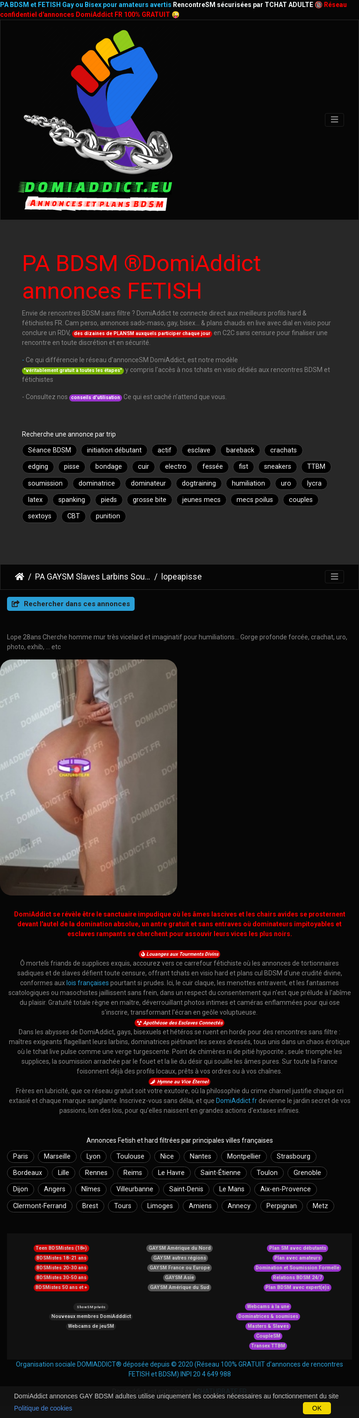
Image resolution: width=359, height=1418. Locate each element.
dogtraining (199, 483)
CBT (73, 516)
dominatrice (97, 483)
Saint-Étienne (221, 1173)
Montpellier (244, 1156)
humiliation (248, 483)
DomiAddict (19, 577)
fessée (212, 467)
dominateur (148, 483)
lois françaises (87, 983)
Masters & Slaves (268, 1326)
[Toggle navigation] (334, 120)
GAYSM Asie (179, 1278)
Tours (122, 1206)
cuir (143, 467)
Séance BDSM (49, 450)
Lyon (93, 1156)
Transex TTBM (268, 1346)
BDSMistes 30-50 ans (61, 1278)
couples (301, 500)
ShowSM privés (91, 1307)
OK (317, 1408)
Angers (54, 1189)
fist (243, 467)
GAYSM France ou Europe (180, 1268)
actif (165, 450)
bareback (240, 450)
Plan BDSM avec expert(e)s (298, 1287)
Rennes (96, 1173)
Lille (63, 1173)
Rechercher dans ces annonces (71, 604)
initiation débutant (114, 450)
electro (176, 467)
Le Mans (231, 1189)
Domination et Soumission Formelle (297, 1268)
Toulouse (130, 1156)
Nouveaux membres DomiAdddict (91, 1316)
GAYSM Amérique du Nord (180, 1248)
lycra (314, 483)
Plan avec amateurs (297, 1258)
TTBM (316, 467)
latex (35, 500)
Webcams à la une (268, 1306)
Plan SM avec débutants (297, 1248)
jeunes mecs (201, 500)
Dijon (20, 1189)
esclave (198, 450)
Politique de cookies (43, 1408)
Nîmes (91, 1189)
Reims (132, 1173)
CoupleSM (268, 1336)
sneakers (277, 467)
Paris (20, 1156)
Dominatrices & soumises (268, 1316)
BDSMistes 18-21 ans (61, 1258)
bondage (108, 467)
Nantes (200, 1156)
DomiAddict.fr (236, 1100)
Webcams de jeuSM (91, 1326)
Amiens (200, 1206)
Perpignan (281, 1206)
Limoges (160, 1206)
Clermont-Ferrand (39, 1206)
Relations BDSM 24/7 (297, 1278)
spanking (71, 500)
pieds (109, 500)
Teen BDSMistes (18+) (61, 1248)
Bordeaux (27, 1173)
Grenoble (307, 1173)
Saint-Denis (186, 1189)
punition (108, 516)
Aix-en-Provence (285, 1189)
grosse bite (149, 500)
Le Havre (171, 1173)
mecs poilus (255, 500)
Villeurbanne (134, 1189)
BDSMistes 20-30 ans (61, 1268)
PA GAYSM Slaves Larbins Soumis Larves (93, 576)
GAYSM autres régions (179, 1258)
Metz (320, 1206)
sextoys (39, 516)
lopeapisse (181, 576)
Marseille (57, 1156)
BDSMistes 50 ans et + (61, 1287)
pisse (71, 467)
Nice (167, 1156)
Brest (90, 1206)
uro (286, 483)
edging (38, 467)
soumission (45, 483)
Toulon (267, 1173)
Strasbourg (293, 1156)
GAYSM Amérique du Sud (179, 1287)
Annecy (239, 1206)
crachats (283, 450)
